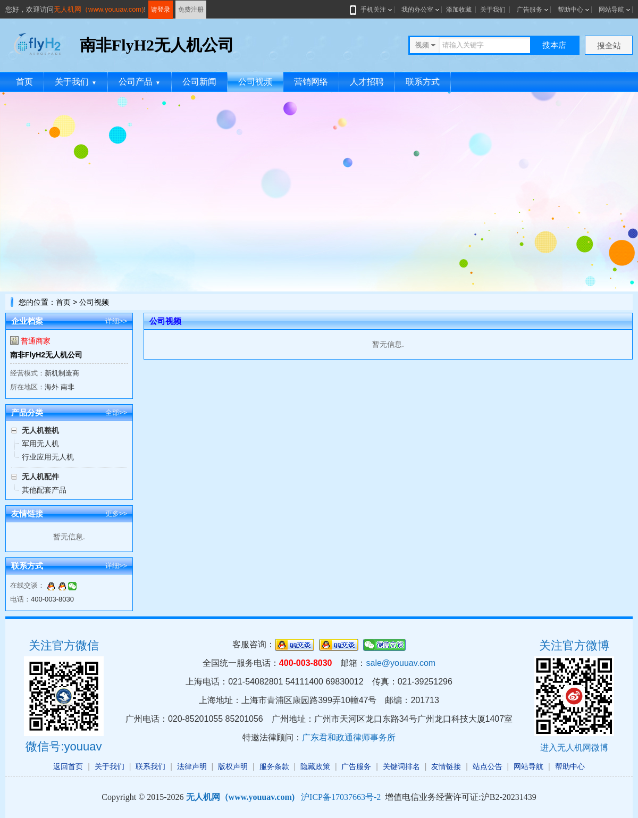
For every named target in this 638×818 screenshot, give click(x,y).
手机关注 (371, 9)
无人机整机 (40, 430)
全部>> (116, 412)
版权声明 (233, 766)
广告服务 (529, 9)
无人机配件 (40, 476)
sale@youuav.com (400, 662)
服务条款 (274, 766)
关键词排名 (401, 766)
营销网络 (311, 81)
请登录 (160, 9)
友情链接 (446, 766)
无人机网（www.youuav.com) (99, 9)
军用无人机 (40, 443)
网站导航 (611, 9)
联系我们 (150, 766)
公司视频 (255, 81)
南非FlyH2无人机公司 (46, 354)
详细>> (116, 321)
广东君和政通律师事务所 (349, 737)
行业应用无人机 (48, 457)
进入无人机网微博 (574, 747)
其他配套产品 (44, 490)
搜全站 (609, 45)
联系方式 (423, 81)
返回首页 (68, 766)
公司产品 (140, 81)
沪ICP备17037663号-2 (341, 797)
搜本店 (554, 44)
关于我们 (493, 9)
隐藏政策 (315, 766)
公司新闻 (199, 81)
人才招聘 (367, 81)
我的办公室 (417, 9)
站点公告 (487, 766)
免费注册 (191, 9)
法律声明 (192, 766)
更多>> (116, 513)
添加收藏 (459, 9)
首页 (24, 81)
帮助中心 (570, 9)
